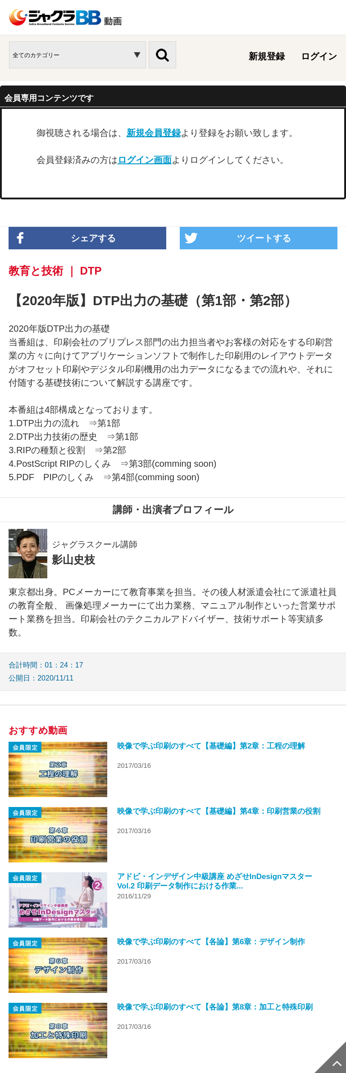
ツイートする (264, 238)
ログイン (319, 56)
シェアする (93, 238)
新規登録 (267, 56)
